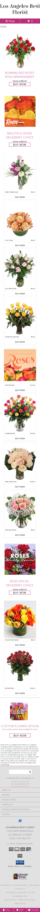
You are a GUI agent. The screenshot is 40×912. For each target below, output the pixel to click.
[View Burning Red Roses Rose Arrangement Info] (20, 51)
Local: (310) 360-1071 (20, 838)
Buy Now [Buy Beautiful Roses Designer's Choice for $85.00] (19, 144)
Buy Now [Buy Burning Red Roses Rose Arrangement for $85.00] (19, 84)
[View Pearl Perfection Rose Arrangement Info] (20, 461)
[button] (20, 862)
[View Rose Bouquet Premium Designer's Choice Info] (20, 365)
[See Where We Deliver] (20, 784)
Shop (10, 21)
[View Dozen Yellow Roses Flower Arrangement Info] (20, 317)
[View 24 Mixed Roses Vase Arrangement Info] (20, 413)
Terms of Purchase (26, 900)
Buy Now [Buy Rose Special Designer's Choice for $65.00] (19, 592)
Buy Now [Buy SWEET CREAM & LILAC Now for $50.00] (20, 197)
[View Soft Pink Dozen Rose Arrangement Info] (20, 268)
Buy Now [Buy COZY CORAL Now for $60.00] (20, 245)
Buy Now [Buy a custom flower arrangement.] (20, 735)
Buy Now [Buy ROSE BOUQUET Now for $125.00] (20, 390)
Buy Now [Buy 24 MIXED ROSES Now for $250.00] (20, 438)
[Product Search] (20, 772)
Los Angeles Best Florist (20, 9)
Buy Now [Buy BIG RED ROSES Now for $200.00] (20, 693)
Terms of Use (20, 903)
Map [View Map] (20, 910)
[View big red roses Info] (20, 665)
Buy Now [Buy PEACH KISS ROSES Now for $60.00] (20, 535)
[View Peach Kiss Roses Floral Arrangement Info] (20, 510)
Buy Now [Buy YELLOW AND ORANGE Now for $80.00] (20, 645)
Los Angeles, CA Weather (15, 892)
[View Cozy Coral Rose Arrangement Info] (20, 220)
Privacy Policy (10, 900)
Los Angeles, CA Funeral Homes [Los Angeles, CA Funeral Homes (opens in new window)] (13, 885)
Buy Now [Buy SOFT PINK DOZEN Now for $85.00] (20, 293)
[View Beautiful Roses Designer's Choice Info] (20, 111)
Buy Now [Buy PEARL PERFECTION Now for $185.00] (20, 486)
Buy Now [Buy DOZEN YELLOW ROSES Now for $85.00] (20, 342)
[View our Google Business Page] (20, 822)
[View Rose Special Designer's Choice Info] (20, 559)
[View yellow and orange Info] (20, 620)
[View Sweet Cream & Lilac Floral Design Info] (20, 172)
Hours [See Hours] (33, 910)
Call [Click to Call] (6, 910)
